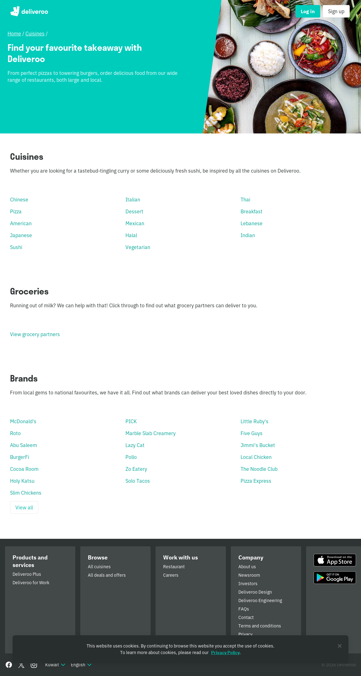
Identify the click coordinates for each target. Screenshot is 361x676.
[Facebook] (9, 664)
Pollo (131, 457)
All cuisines (99, 566)
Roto (15, 433)
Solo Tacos (137, 481)
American (21, 223)
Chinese (19, 199)
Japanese (21, 235)
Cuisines (35, 33)
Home (14, 33)
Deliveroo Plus (27, 574)
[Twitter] (21, 664)
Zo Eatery (136, 469)
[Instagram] (34, 664)
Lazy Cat (135, 445)
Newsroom (249, 575)
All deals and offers (107, 575)
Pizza (16, 211)
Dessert (134, 211)
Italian (132, 199)
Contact (246, 617)
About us (247, 566)
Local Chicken (256, 457)
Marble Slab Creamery (150, 433)
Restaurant (174, 566)
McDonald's (23, 421)
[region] (180, 649)
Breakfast (252, 211)
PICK (131, 421)
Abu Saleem (23, 445)
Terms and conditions (259, 626)
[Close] (339, 646)
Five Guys (252, 433)
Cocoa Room (24, 469)
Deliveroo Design (255, 592)
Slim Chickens (25, 493)
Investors (247, 583)
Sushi (16, 247)
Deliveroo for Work (31, 582)
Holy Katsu (22, 481)
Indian (248, 235)
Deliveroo (29, 11)
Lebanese (252, 223)
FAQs (243, 609)
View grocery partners (35, 334)
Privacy (245, 634)
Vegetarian (137, 247)
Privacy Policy (225, 652)
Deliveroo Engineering (260, 600)
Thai (245, 199)
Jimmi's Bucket (258, 445)
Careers (170, 575)
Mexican (134, 223)
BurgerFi (19, 457)
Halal (131, 235)
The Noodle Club (259, 469)
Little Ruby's (254, 421)
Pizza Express (256, 481)
